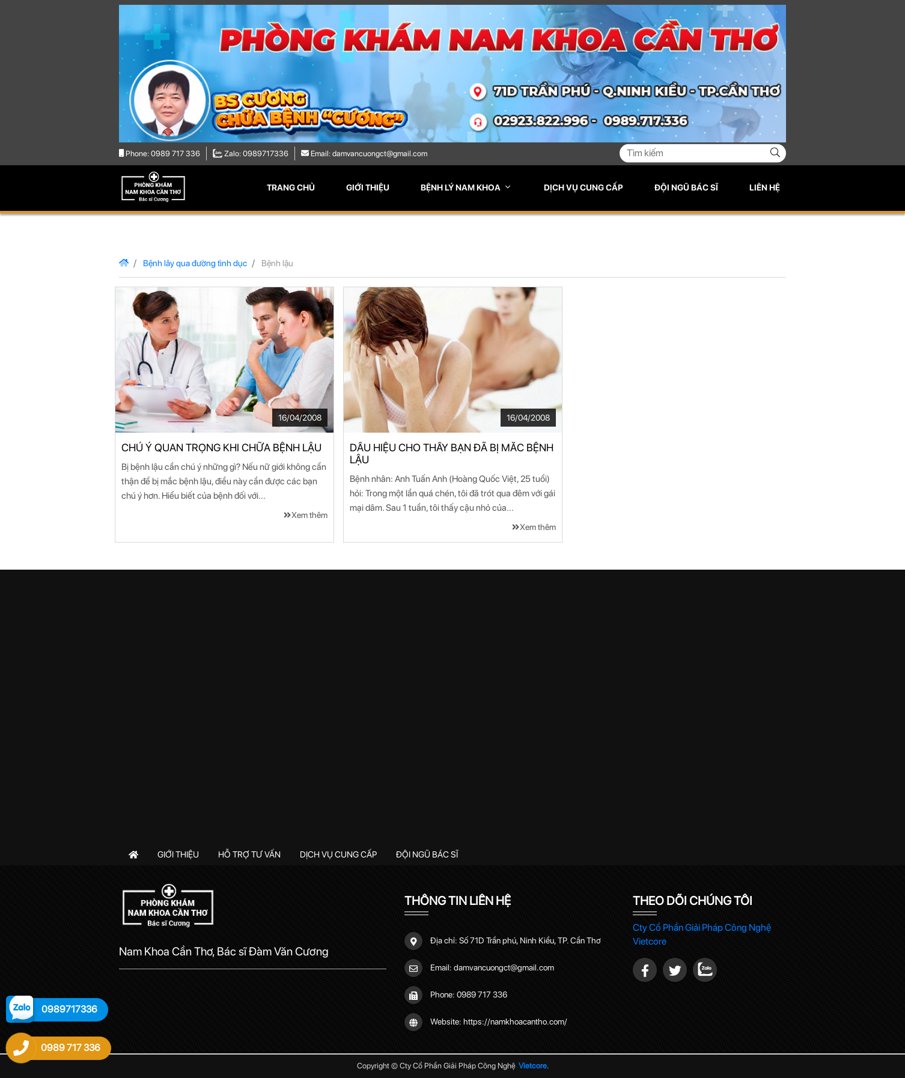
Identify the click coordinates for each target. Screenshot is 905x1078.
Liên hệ (764, 187)
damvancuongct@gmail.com (504, 967)
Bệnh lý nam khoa (461, 187)
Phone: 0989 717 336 (159, 153)
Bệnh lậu (277, 263)
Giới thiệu (367, 187)
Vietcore (533, 1065)
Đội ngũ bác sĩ (686, 187)
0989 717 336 (482, 994)
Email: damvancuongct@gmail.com (364, 153)
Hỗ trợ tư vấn (249, 854)
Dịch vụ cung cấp (583, 187)
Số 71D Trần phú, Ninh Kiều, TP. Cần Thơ (530, 940)
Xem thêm (305, 515)
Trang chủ (291, 187)
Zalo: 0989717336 (250, 153)
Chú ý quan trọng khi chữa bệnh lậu (221, 448)
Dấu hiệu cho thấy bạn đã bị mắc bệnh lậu (451, 454)
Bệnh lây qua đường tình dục (195, 263)
